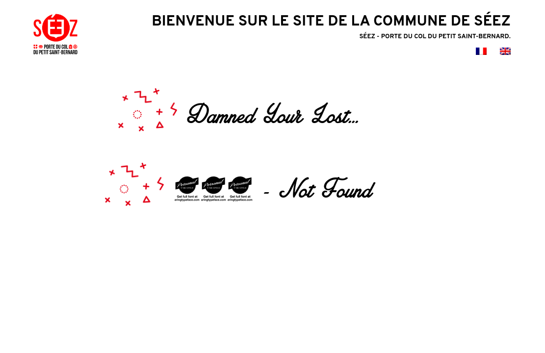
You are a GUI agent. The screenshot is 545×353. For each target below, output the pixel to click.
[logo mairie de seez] (55, 56)
